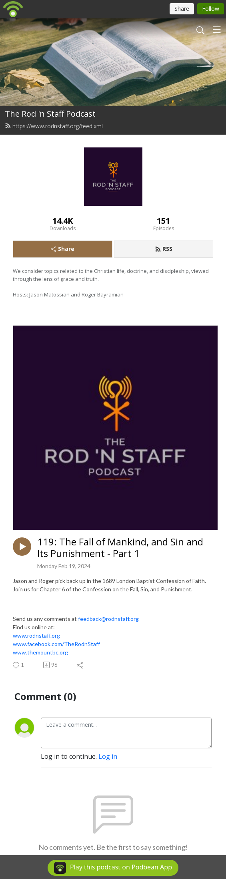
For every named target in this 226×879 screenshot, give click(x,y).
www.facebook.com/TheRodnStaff (56, 643)
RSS (163, 249)
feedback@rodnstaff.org (108, 618)
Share (62, 249)
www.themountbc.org (40, 652)
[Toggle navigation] (217, 29)
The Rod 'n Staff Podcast (50, 113)
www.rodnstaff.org (36, 635)
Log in (107, 756)
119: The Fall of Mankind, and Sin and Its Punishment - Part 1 (120, 547)
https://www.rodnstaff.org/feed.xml (54, 126)
